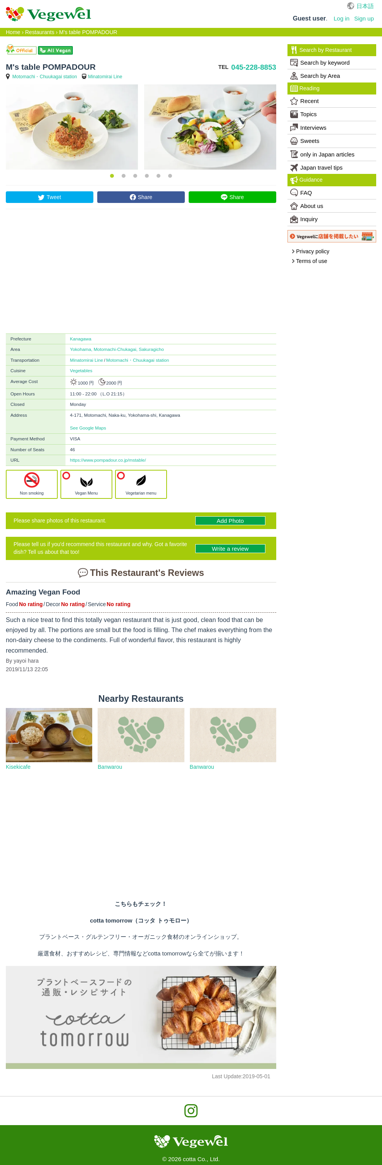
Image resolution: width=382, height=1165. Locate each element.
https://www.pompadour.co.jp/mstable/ (108, 459)
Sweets (304, 141)
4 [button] (147, 176)
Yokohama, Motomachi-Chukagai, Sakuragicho (117, 349)
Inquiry (304, 219)
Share (145, 197)
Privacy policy (310, 251)
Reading (305, 88)
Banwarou (110, 767)
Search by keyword (320, 63)
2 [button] (124, 176)
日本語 (365, 6)
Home (13, 32)
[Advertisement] (141, 275)
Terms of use (309, 261)
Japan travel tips (316, 168)
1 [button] (112, 176)
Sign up (364, 18)
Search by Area (315, 76)
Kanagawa (80, 338)
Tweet (53, 197)
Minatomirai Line (105, 76)
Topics (303, 114)
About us (306, 206)
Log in (341, 18)
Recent (304, 101)
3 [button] (135, 176)
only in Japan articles (322, 154)
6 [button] (170, 176)
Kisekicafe (18, 767)
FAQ (301, 192)
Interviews (308, 127)
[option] (72, 127)
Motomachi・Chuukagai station (44, 76)
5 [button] (158, 176)
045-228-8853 (253, 67)
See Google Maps (88, 427)
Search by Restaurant (321, 50)
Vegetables (81, 370)
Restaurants (39, 32)
